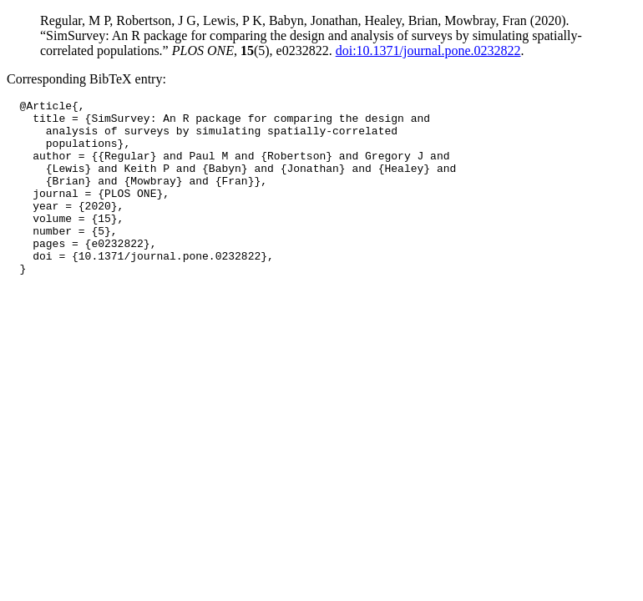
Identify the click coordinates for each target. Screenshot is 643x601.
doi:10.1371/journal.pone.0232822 (428, 50)
